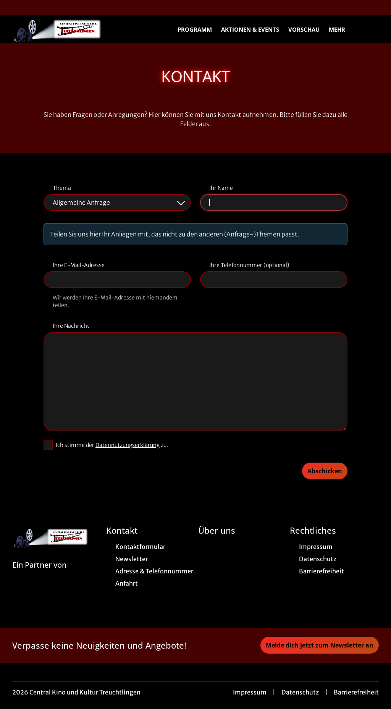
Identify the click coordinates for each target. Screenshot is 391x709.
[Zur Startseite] (65, 29)
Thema (62, 188)
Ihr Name (221, 188)
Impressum (250, 692)
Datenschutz (300, 692)
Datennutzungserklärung (127, 445)
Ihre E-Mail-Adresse (79, 265)
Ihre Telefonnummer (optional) (249, 265)
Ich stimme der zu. (112, 445)
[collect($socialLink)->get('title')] (13, 7)
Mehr (341, 29)
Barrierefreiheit (356, 692)
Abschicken (324, 471)
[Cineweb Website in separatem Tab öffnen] (39, 574)
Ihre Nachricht (71, 325)
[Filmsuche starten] (371, 29)
